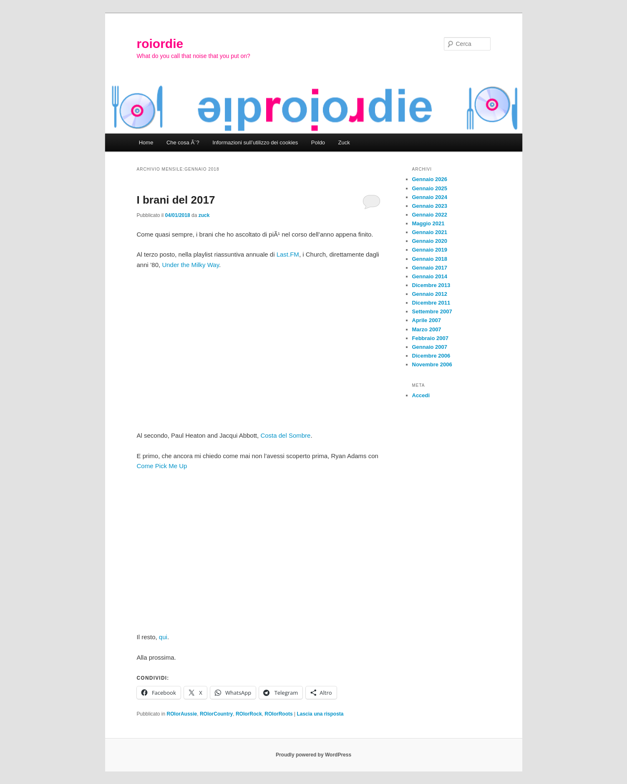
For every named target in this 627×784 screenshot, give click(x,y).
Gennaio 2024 (430, 197)
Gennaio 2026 (430, 179)
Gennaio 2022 (430, 215)
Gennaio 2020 (430, 241)
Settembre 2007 (432, 311)
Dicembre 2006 (431, 356)
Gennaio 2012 (430, 294)
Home (146, 142)
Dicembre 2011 (431, 303)
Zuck (344, 142)
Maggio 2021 (428, 223)
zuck (204, 215)
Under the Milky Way (190, 264)
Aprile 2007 (426, 320)
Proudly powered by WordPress (313, 755)
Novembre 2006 (432, 364)
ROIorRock (249, 714)
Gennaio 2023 (430, 206)
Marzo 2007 (426, 329)
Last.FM (288, 254)
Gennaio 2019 (430, 250)
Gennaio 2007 (430, 347)
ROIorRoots (278, 714)
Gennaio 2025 (430, 188)
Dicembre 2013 (431, 285)
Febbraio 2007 (430, 338)
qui (163, 636)
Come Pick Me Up (162, 465)
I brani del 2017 (176, 200)
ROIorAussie (182, 714)
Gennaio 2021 (430, 232)
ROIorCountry (216, 714)
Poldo (318, 142)
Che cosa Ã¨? (182, 142)
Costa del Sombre (285, 435)
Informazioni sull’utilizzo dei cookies (255, 142)
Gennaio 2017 (430, 268)
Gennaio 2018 (430, 259)
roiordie (160, 43)
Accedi (421, 395)
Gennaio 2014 (430, 276)
